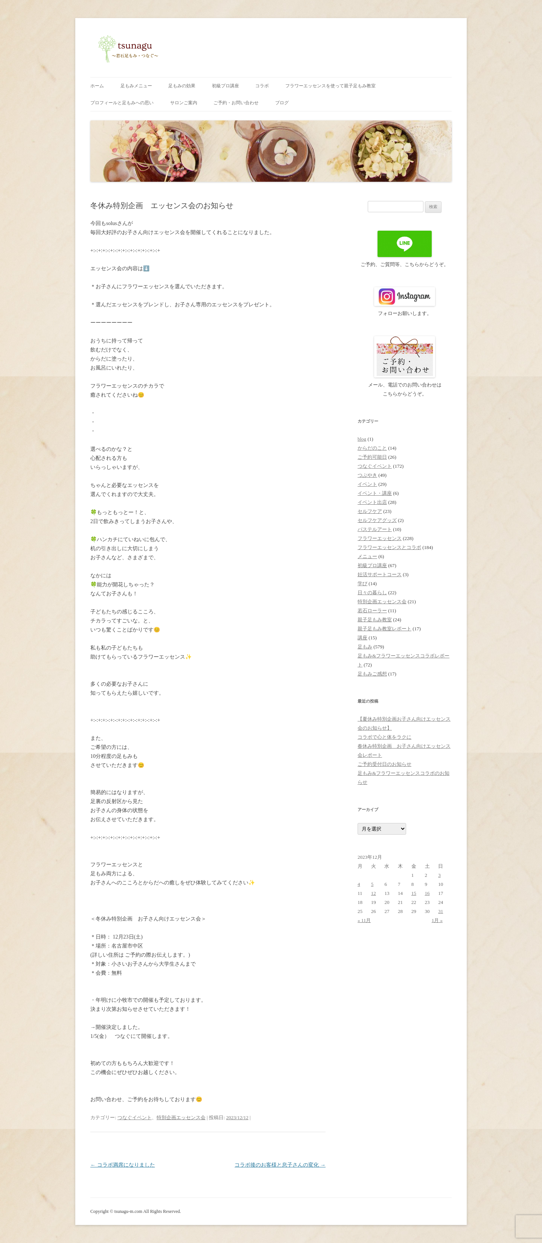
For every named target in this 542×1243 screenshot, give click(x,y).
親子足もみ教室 (375, 619)
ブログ (282, 102)
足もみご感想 (372, 674)
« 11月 (364, 920)
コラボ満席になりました (122, 1165)
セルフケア (370, 511)
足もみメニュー (136, 85)
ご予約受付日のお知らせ (384, 764)
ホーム (97, 85)
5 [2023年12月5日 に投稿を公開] (372, 884)
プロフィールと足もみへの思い (122, 102)
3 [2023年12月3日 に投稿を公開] (439, 875)
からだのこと (372, 448)
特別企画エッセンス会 (181, 1117)
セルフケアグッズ (377, 520)
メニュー (367, 556)
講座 (362, 638)
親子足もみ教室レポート (384, 628)
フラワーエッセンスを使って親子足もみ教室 (330, 85)
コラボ (262, 85)
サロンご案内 (183, 102)
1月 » (437, 920)
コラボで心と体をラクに (384, 737)
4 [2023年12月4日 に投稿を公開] (359, 884)
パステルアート (375, 529)
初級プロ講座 (225, 85)
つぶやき (367, 475)
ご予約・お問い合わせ (236, 102)
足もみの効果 (181, 85)
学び (362, 583)
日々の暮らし (372, 592)
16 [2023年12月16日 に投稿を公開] (427, 893)
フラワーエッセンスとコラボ (389, 547)
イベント (367, 484)
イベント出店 (372, 502)
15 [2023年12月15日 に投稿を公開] (413, 893)
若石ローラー (372, 610)
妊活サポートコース (380, 574)
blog (362, 439)
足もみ (365, 647)
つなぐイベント (134, 1117)
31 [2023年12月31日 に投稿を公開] (440, 911)
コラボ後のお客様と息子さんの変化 (280, 1165)
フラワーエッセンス (380, 538)
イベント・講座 (375, 493)
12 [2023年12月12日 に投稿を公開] (373, 893)
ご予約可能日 (372, 457)
